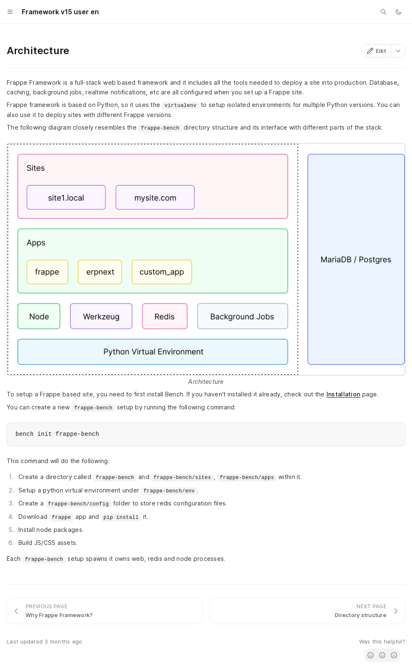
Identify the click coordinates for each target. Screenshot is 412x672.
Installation (343, 394)
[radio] (370, 655)
